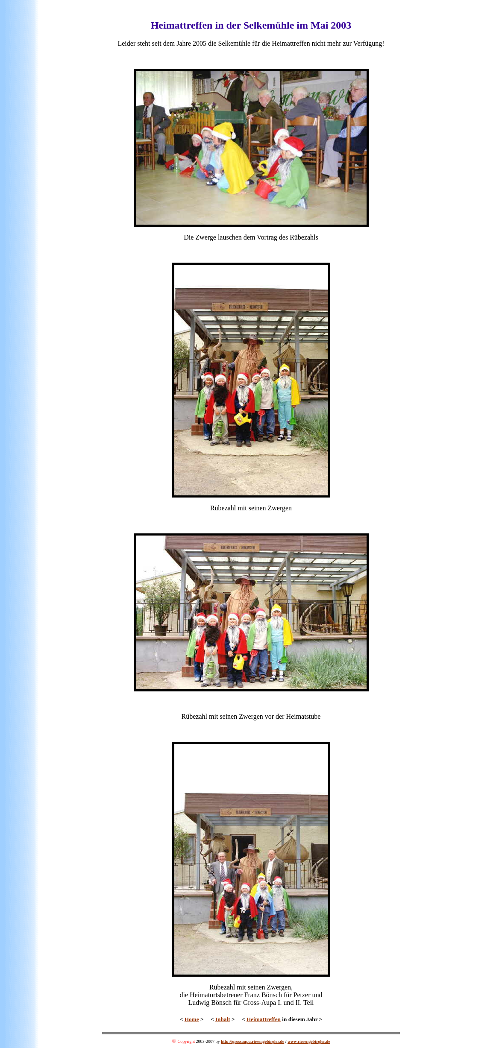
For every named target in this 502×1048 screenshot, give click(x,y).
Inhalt (222, 1019)
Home (192, 1019)
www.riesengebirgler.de (309, 1041)
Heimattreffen (264, 1019)
